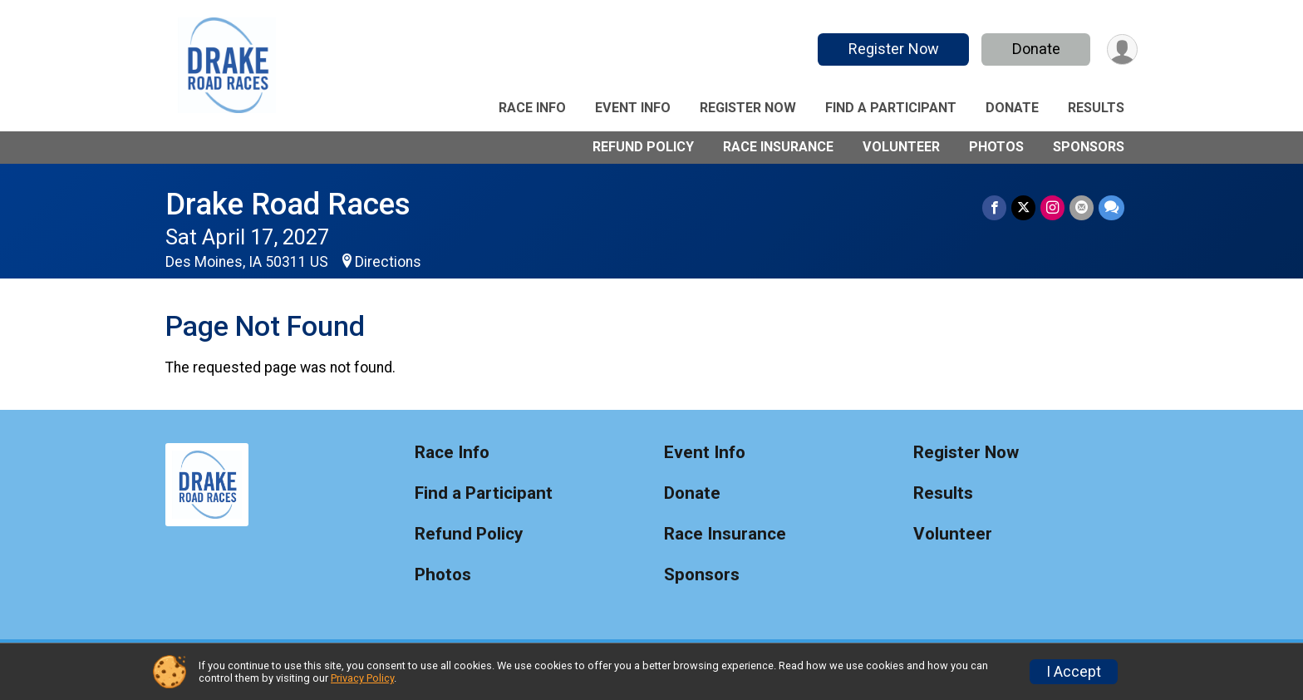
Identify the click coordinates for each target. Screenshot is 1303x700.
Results (1096, 108)
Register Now (893, 48)
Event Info (633, 108)
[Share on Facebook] (994, 207)
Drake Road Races (288, 204)
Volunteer (901, 147)
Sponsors (1088, 147)
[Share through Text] (1111, 207)
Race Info (532, 108)
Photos (996, 147)
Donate (1036, 48)
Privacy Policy (362, 678)
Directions (388, 262)
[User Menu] (1122, 49)
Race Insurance (778, 147)
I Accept (1073, 671)
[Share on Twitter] (1023, 207)
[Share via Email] (1081, 207)
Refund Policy (643, 147)
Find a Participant (890, 108)
